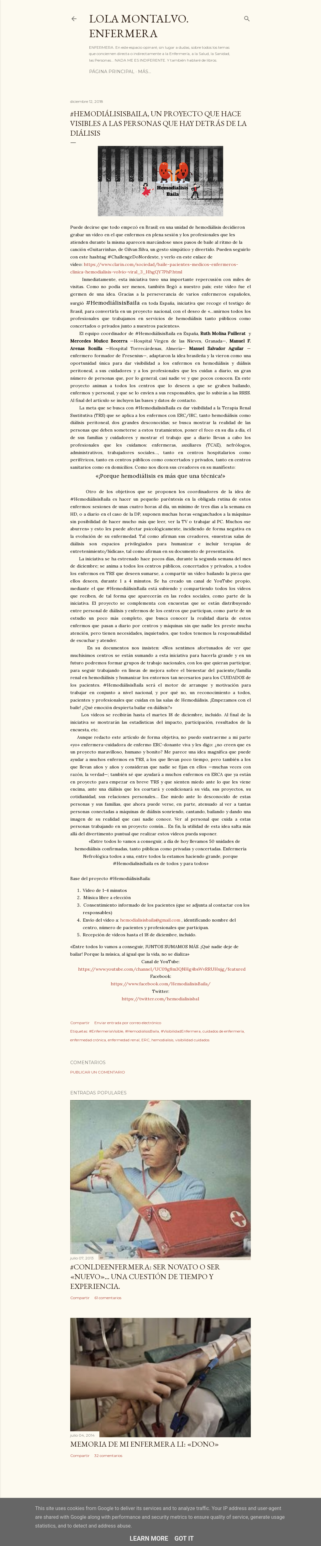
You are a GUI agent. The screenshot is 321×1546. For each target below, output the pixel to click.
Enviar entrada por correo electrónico (127, 1022)
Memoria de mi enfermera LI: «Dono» (144, 1444)
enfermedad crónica (88, 1040)
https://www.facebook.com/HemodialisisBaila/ (161, 984)
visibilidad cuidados (192, 1040)
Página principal (111, 71)
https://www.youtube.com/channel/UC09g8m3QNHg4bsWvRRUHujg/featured (161, 969)
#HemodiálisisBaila (142, 1031)
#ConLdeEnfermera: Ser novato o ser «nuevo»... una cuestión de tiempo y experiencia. (145, 1276)
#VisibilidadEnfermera (181, 1031)
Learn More (149, 1538)
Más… (144, 71)
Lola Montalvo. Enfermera (139, 26)
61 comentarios (107, 1297)
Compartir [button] (80, 1022)
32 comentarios (108, 1455)
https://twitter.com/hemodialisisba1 (160, 999)
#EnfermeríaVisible (106, 1031)
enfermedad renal (123, 1040)
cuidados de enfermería (223, 1031)
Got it (184, 1538)
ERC (145, 1040)
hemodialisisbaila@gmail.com (150, 920)
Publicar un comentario (97, 1072)
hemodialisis (162, 1040)
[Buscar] (247, 17)
